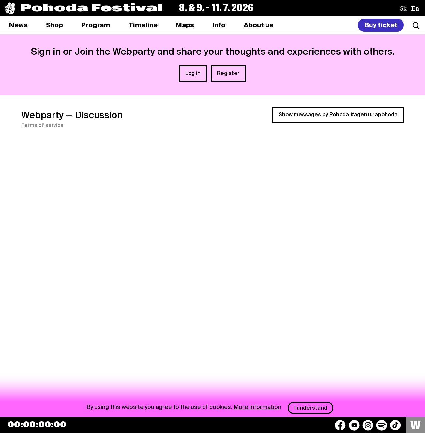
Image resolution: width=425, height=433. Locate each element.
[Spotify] (381, 425)
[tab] (54, 25)
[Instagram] (367, 425)
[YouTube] (354, 425)
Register (228, 73)
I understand (310, 408)
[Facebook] (340, 425)
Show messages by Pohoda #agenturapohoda (338, 115)
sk (403, 8)
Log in (193, 73)
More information (257, 406)
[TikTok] (395, 425)
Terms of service (42, 125)
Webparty (42, 115)
